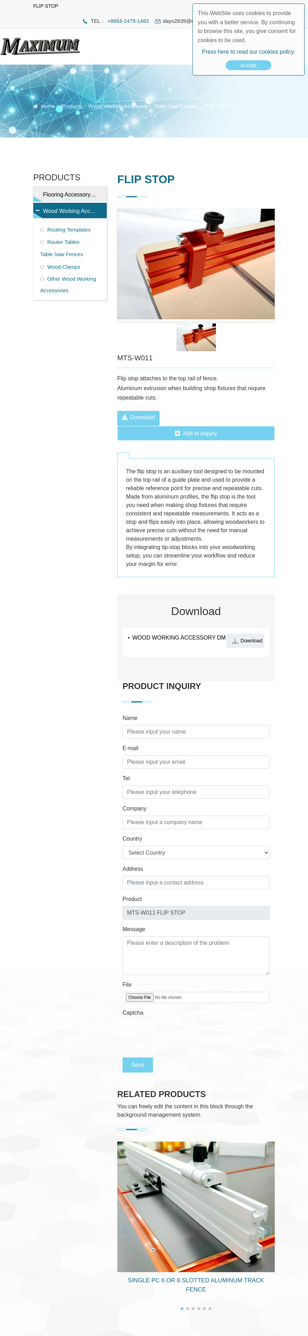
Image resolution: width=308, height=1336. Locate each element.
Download (138, 417)
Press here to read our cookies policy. (248, 52)
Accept (248, 65)
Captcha (133, 1013)
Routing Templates (69, 230)
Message (133, 929)
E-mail (130, 748)
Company (134, 808)
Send (137, 1065)
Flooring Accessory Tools (69, 197)
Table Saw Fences (175, 106)
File (127, 985)
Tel (126, 778)
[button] (266, 1232)
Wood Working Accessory (118, 106)
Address (132, 869)
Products (71, 106)
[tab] (123, 456)
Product (132, 899)
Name (130, 718)
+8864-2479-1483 (128, 21)
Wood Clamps (63, 267)
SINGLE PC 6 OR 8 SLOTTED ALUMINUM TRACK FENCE (196, 1285)
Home (48, 106)
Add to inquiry (196, 433)
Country (132, 839)
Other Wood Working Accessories (68, 284)
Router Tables (63, 242)
